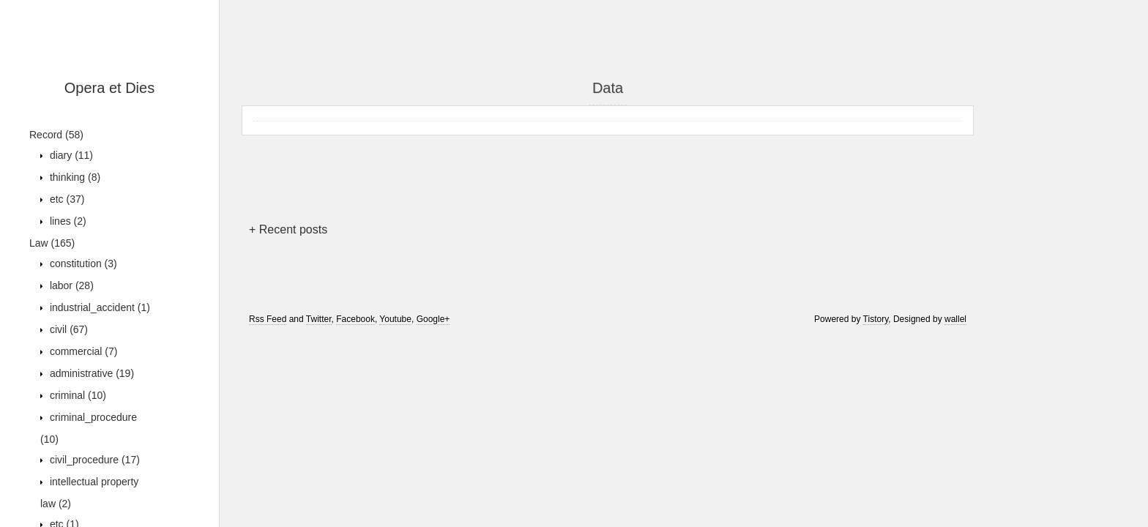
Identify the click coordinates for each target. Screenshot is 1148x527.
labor (70, 285)
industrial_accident (98, 307)
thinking (73, 177)
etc (65, 199)
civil (67, 329)
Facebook (355, 319)
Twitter (319, 319)
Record (56, 135)
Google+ (433, 319)
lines (66, 221)
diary (70, 155)
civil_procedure (93, 460)
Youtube (395, 319)
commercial (82, 351)
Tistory (876, 319)
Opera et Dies (109, 88)
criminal (76, 395)
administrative (90, 373)
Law (52, 243)
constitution (82, 263)
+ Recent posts (288, 229)
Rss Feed (267, 319)
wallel (955, 319)
